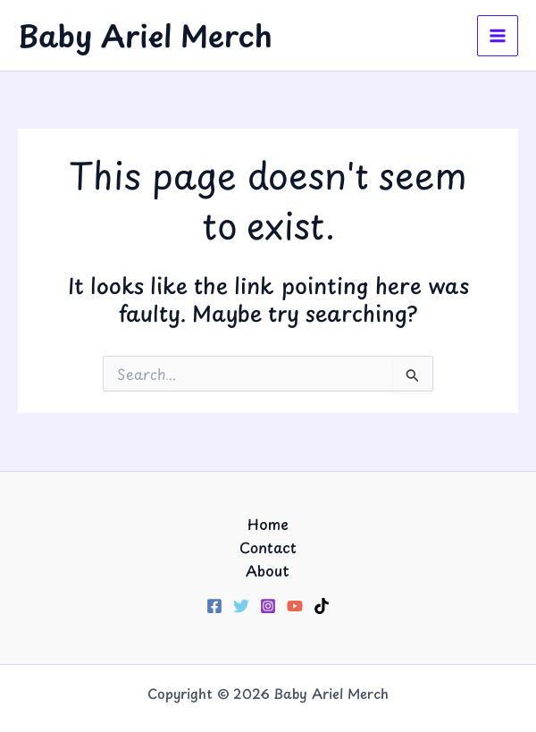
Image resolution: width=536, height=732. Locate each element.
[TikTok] (322, 606)
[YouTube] (295, 606)
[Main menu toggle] (497, 35)
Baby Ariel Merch (145, 35)
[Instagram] (268, 606)
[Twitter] (241, 606)
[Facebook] (214, 606)
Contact (268, 547)
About (267, 570)
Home (268, 523)
